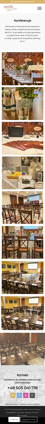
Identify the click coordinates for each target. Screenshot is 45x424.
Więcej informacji (29, 419)
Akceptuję (14, 419)
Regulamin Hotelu (11, 404)
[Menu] (38, 8)
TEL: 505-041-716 (29, 2)
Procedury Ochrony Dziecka (29, 404)
